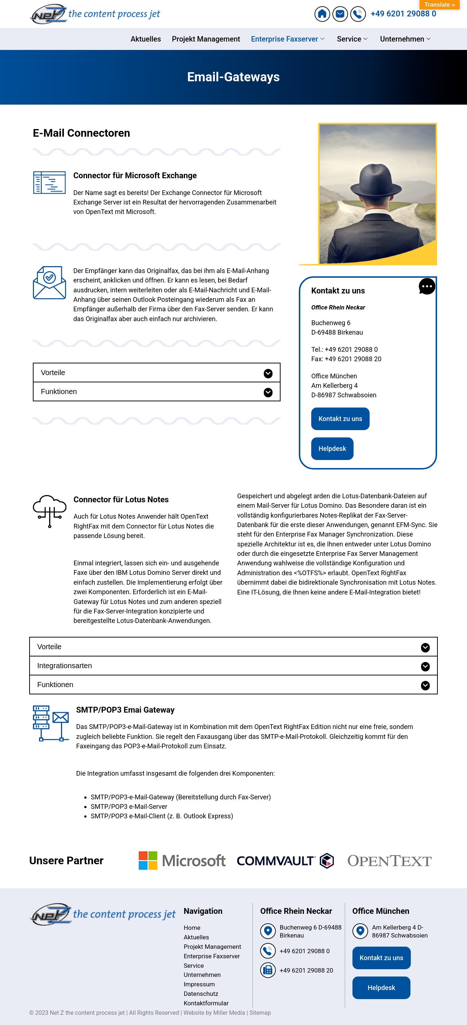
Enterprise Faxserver (288, 39)
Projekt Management (206, 39)
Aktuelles (146, 39)
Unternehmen (406, 39)
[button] (157, 372)
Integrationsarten (64, 666)
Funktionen (59, 391)
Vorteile (53, 373)
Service (353, 39)
